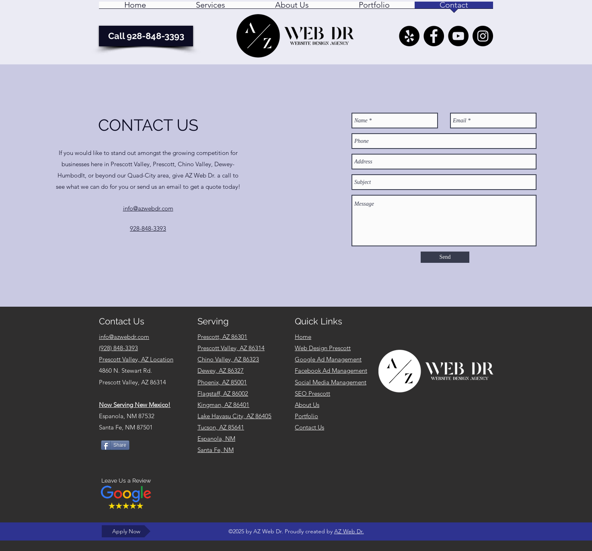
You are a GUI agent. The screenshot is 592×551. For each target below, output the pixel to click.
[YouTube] (458, 36)
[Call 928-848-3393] (146, 36)
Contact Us (309, 427)
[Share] (115, 445)
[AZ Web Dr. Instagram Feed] (483, 36)
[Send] (445, 257)
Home (303, 337)
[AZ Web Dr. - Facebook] (433, 36)
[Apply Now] (126, 531)
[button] (210, 8)
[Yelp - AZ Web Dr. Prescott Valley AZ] (409, 36)
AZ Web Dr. (349, 531)
